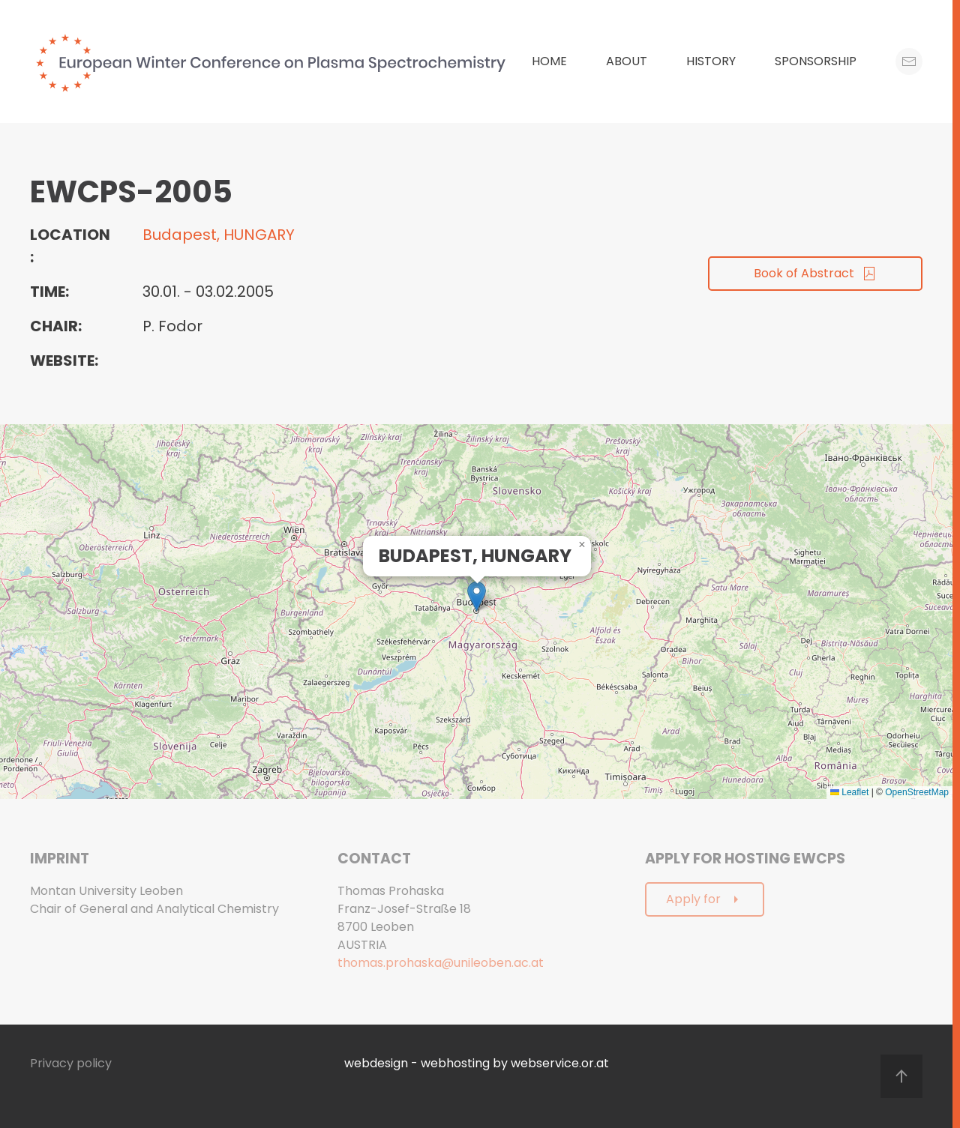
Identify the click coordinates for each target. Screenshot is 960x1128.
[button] (476, 596)
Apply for (704, 899)
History (711, 61)
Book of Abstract (815, 273)
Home (549, 61)
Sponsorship (815, 61)
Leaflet (849, 792)
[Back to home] (274, 61)
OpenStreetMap (917, 792)
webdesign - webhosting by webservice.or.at (476, 1063)
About (626, 61)
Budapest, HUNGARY (218, 234)
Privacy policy (71, 1063)
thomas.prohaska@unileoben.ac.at (441, 962)
